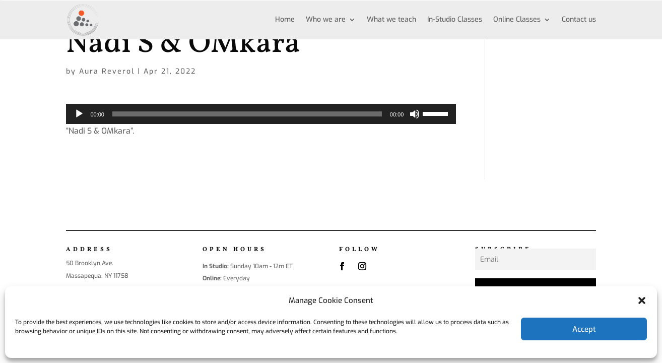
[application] (261, 114)
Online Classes (517, 19)
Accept (584, 329)
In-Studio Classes (454, 19)
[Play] (79, 114)
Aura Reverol (107, 71)
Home (285, 19)
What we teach (391, 19)
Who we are (326, 19)
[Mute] (415, 114)
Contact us (579, 19)
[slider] (247, 113)
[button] (642, 300)
